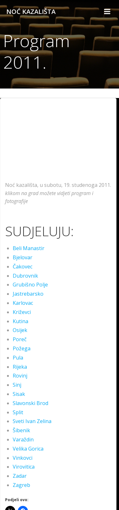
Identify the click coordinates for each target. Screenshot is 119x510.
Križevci (22, 312)
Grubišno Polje (30, 284)
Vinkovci (22, 457)
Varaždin (23, 439)
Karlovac (23, 302)
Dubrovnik (25, 275)
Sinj (17, 384)
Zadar (20, 475)
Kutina (20, 321)
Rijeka (20, 366)
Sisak (19, 393)
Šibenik (21, 430)
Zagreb (21, 485)
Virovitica (24, 466)
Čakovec (22, 266)
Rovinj (20, 375)
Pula (18, 357)
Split (18, 412)
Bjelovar (22, 257)
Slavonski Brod (30, 403)
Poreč (20, 339)
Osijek (20, 330)
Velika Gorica (28, 448)
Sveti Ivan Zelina (32, 421)
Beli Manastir (28, 248)
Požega (21, 348)
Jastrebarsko (28, 293)
